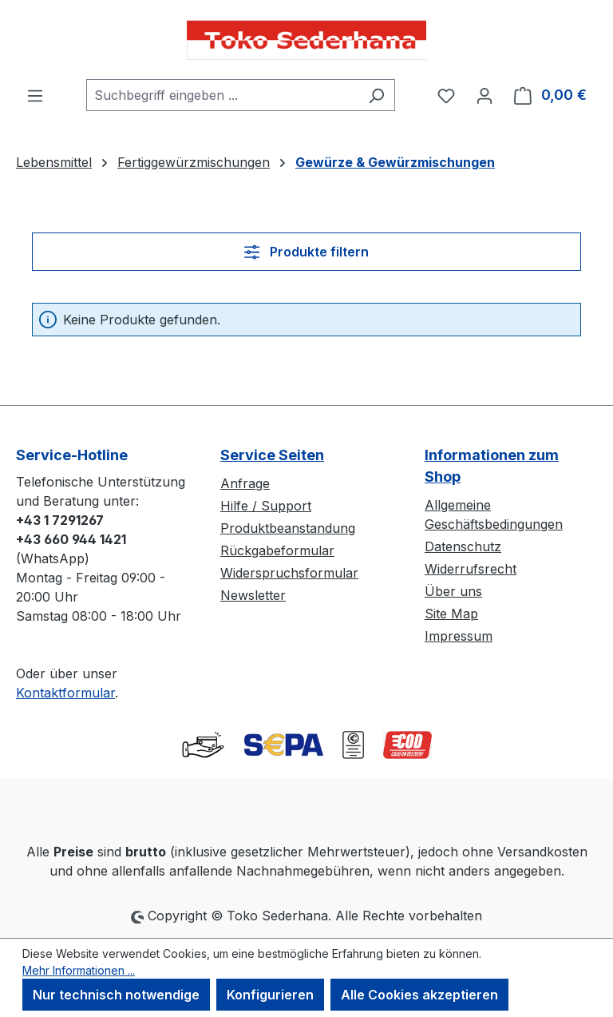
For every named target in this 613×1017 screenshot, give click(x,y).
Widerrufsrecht (470, 569)
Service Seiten (272, 455)
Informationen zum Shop (492, 466)
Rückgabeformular (277, 550)
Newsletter (253, 595)
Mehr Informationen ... (78, 970)
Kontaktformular (65, 693)
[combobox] (222, 95)
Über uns (453, 591)
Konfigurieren (270, 995)
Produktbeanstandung (287, 528)
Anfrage (245, 483)
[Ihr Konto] (484, 95)
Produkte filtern (306, 252)
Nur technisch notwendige (116, 995)
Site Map (451, 614)
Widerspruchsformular (289, 573)
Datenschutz (463, 546)
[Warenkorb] (550, 95)
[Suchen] (376, 95)
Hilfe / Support (265, 506)
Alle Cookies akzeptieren (419, 995)
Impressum (458, 636)
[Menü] (35, 95)
